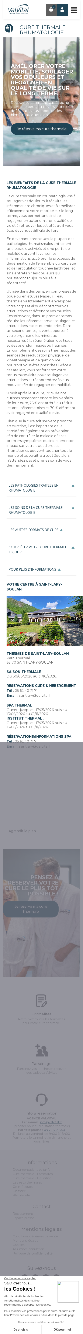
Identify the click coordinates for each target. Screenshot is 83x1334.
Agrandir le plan (22, 831)
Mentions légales (25, 1241)
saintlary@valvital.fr (35, 696)
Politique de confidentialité (33, 1253)
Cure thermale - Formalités (33, 1174)
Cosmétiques (22, 1187)
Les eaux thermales (27, 1182)
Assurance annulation (28, 1249)
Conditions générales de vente (35, 1236)
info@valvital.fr (51, 1122)
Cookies (18, 1245)
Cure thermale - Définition (32, 1178)
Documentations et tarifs (31, 1170)
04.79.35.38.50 (54, 1130)
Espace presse (23, 1218)
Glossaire (19, 1191)
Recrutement (23, 1214)
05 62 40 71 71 (26, 691)
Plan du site (21, 1195)
